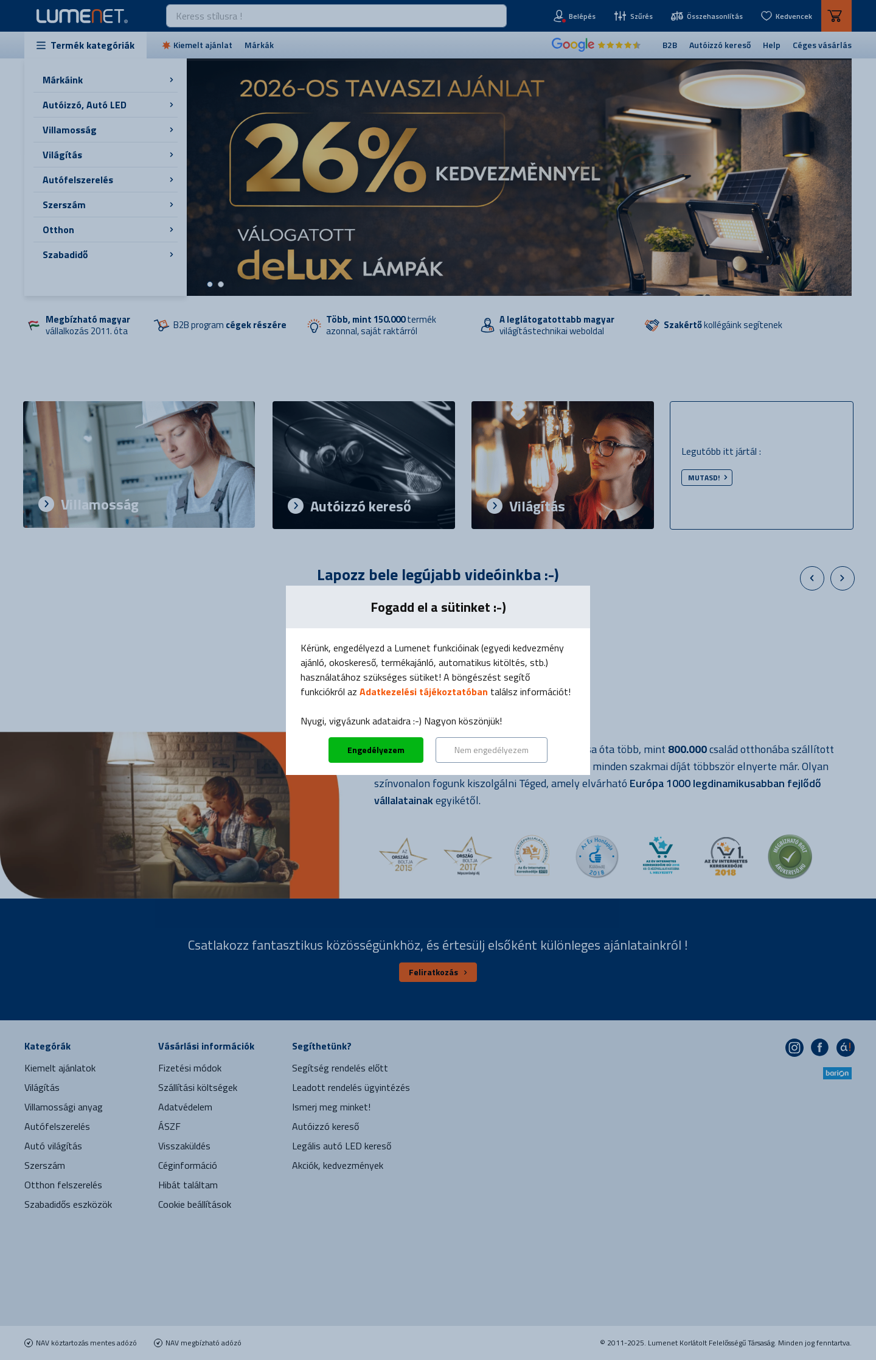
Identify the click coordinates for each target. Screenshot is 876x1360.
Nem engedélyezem (491, 749)
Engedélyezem (376, 749)
